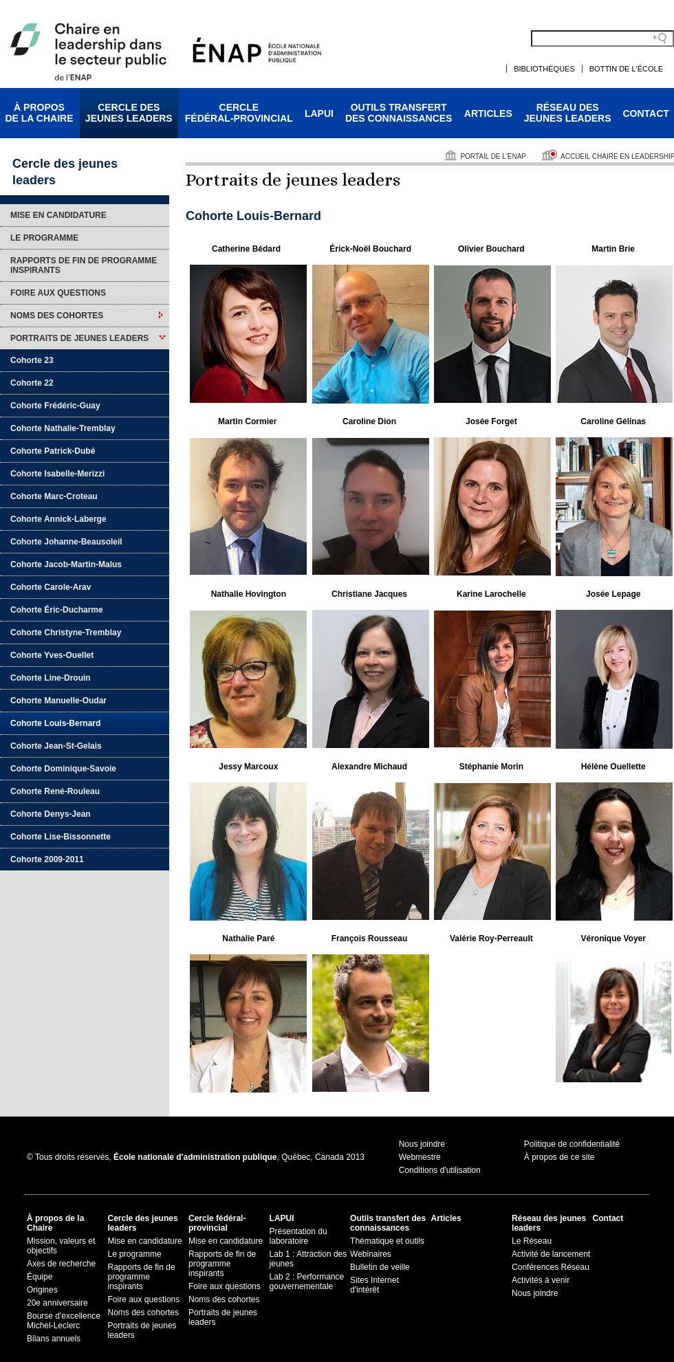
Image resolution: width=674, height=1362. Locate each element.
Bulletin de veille (380, 1267)
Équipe (39, 1277)
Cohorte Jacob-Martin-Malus (66, 564)
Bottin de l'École (626, 69)
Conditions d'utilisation (440, 1170)
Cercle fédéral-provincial (217, 1223)
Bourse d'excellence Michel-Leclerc (63, 1320)
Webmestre (420, 1157)
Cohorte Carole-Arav (50, 587)
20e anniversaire (57, 1303)
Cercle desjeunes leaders (129, 113)
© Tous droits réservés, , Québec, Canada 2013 (196, 1157)
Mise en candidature (58, 215)
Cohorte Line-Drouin (50, 678)
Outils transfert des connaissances (388, 1223)
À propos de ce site (559, 1157)
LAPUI (319, 113)
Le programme (44, 238)
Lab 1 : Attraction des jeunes (308, 1258)
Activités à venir (540, 1280)
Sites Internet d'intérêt (374, 1285)
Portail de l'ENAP (493, 156)
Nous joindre (422, 1144)
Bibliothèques (544, 69)
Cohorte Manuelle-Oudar (58, 700)
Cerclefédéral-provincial (239, 113)
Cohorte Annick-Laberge (58, 519)
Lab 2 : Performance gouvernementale (307, 1281)
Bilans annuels (53, 1338)
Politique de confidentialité (572, 1144)
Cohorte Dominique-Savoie (63, 768)
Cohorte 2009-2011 (47, 859)
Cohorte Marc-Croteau (54, 496)
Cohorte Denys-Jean (50, 814)
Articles (488, 113)
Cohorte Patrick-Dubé (52, 451)
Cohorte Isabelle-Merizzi (57, 474)
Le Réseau (532, 1241)
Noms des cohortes (56, 315)
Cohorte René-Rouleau (55, 791)
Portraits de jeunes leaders (79, 338)
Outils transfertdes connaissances (399, 113)
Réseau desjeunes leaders (567, 113)
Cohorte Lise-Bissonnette (60, 837)
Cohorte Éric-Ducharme (56, 610)
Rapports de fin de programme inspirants (83, 265)
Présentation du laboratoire (298, 1236)
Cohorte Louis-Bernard (55, 723)
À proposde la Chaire (39, 113)
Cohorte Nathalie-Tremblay (63, 428)
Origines (42, 1290)
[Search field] (602, 38)
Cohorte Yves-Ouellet (52, 655)
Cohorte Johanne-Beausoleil (66, 542)
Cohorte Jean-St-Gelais (56, 746)
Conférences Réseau (550, 1267)
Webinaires (370, 1254)
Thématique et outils (387, 1241)
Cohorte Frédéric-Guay (55, 405)
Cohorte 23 (32, 360)
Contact (646, 113)
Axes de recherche (61, 1263)
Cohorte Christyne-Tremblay (65, 632)
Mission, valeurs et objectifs (61, 1245)
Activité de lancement (551, 1254)
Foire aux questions (58, 293)
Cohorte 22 (32, 383)
